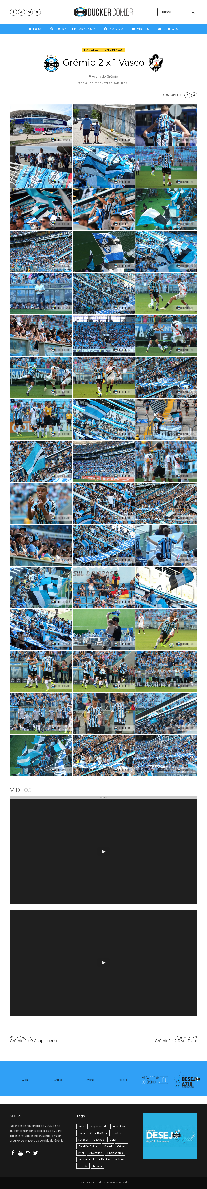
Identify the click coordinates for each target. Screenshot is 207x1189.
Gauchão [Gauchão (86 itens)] (98, 1140)
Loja (35, 30)
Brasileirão (91, 49)
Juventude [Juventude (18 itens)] (95, 1153)
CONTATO (168, 30)
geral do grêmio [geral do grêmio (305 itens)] (88, 1146)
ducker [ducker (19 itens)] (117, 1133)
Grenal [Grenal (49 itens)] (108, 1146)
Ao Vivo (113, 30)
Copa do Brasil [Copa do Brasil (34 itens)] (98, 1133)
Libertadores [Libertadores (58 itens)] (115, 1153)
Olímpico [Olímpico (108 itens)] (104, 1159)
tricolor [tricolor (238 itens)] (97, 1166)
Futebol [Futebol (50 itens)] (83, 1140)
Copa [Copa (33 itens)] (81, 1133)
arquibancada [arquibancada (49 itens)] (99, 1126)
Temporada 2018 (113, 49)
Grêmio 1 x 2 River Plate (152, 1039)
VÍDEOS (140, 30)
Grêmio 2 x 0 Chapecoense (55, 1039)
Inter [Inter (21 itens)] (81, 1153)
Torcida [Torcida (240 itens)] (82, 1166)
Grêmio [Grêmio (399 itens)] (121, 1146)
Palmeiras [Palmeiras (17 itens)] (121, 1159)
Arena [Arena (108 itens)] (81, 1126)
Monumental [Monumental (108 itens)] (86, 1159)
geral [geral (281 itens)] (113, 1140)
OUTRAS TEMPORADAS (72, 30)
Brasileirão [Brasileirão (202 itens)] (119, 1126)
